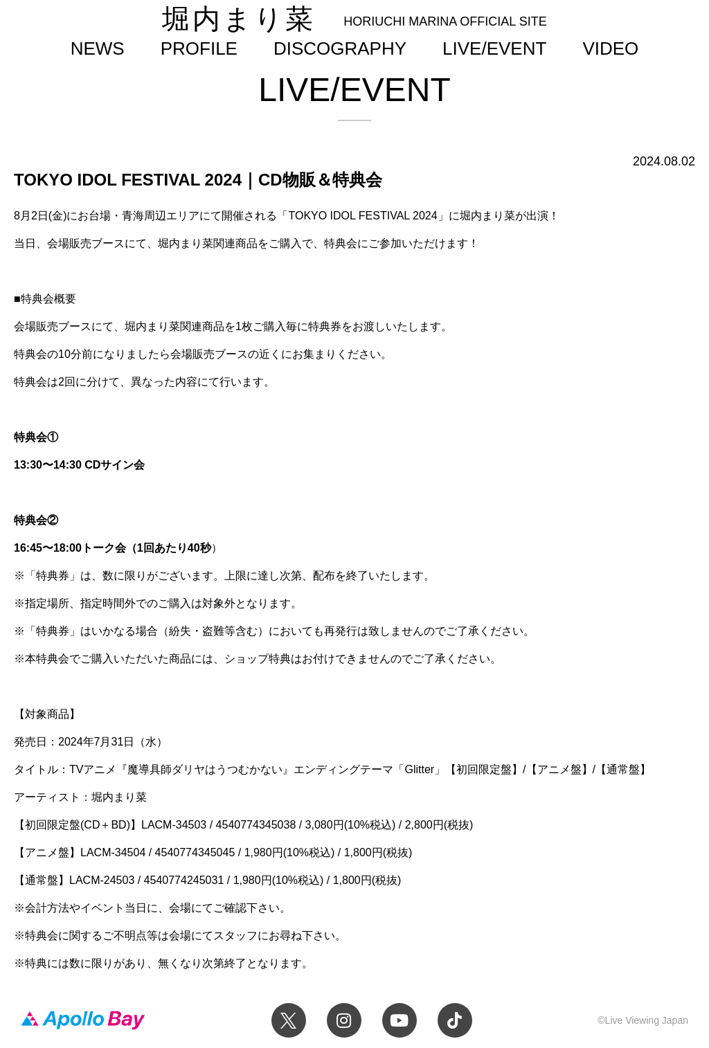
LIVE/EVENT (494, 48)
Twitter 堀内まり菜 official (288, 1020)
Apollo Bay (83, 1020)
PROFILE (199, 48)
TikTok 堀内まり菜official (455, 1020)
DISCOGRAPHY (339, 48)
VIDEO (610, 48)
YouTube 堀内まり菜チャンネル (399, 1020)
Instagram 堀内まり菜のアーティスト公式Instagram (344, 1020)
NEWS (98, 48)
